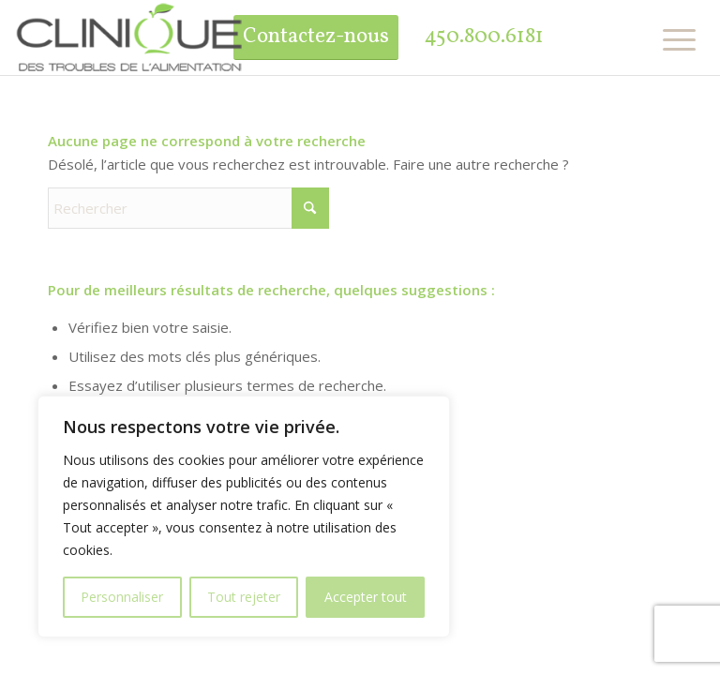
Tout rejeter (243, 597)
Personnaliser (122, 597)
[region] (244, 517)
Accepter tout (365, 597)
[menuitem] (671, 39)
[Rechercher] (188, 208)
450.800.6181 (484, 37)
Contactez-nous (316, 37)
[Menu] (671, 39)
